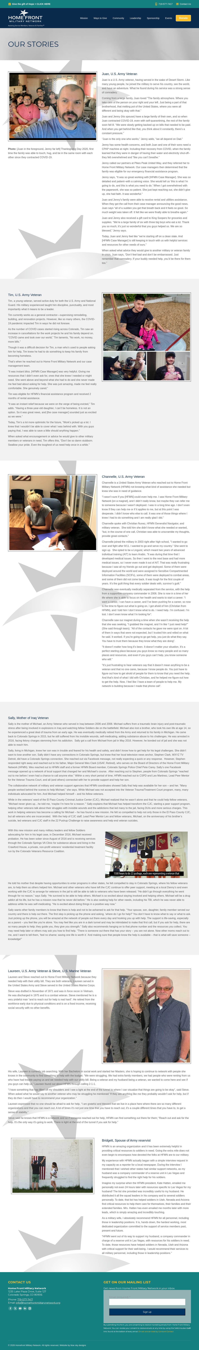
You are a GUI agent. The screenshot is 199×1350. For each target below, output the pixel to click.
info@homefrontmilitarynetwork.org (38, 1302)
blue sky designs (78, 1345)
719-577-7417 (164, 4)
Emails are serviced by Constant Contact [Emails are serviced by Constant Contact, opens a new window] (156, 1331)
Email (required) (119, 1297)
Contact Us (183, 4)
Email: (12, 1302)
